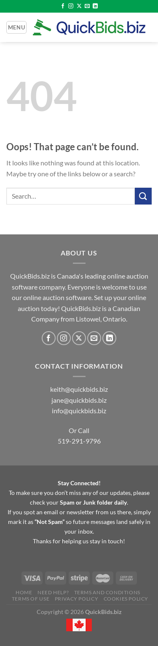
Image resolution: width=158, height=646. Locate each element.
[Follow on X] (79, 6)
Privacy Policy (77, 598)
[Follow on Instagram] (70, 6)
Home (24, 592)
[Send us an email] (87, 6)
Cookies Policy (126, 598)
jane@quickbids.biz (79, 400)
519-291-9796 (79, 441)
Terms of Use (30, 598)
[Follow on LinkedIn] (95, 6)
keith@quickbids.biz (79, 389)
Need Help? (53, 592)
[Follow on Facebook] (62, 6)
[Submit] (143, 196)
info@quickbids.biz (79, 411)
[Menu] (16, 27)
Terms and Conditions (107, 592)
